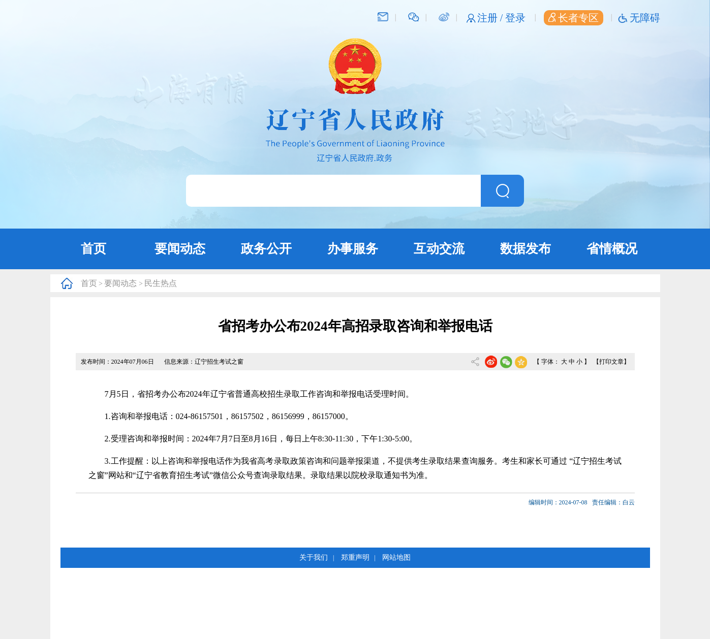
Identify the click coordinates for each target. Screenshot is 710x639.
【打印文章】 (611, 361)
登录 (515, 17)
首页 (93, 248)
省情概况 (611, 248)
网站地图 (396, 557)
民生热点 (160, 283)
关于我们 (313, 557)
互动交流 (439, 248)
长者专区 (573, 17)
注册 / (491, 17)
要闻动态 (180, 248)
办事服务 (352, 248)
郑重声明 (355, 557)
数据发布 (525, 248)
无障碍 (645, 17)
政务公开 (266, 248)
